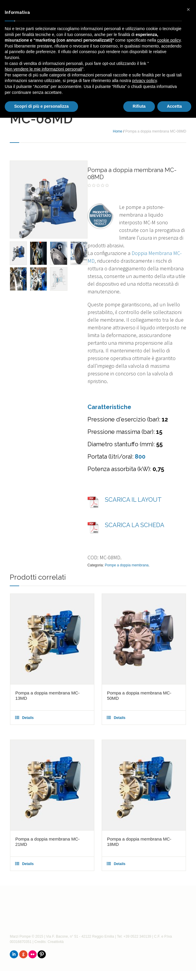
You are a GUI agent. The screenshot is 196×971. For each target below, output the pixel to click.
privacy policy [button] (144, 80)
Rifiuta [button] (139, 106)
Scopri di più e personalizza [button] (41, 106)
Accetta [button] (174, 106)
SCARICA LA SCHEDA (134, 525)
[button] (188, 9)
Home (117, 131)
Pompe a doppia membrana (126, 565)
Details (28, 718)
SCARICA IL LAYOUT (133, 499)
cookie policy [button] (169, 40)
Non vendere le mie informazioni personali (43, 69)
